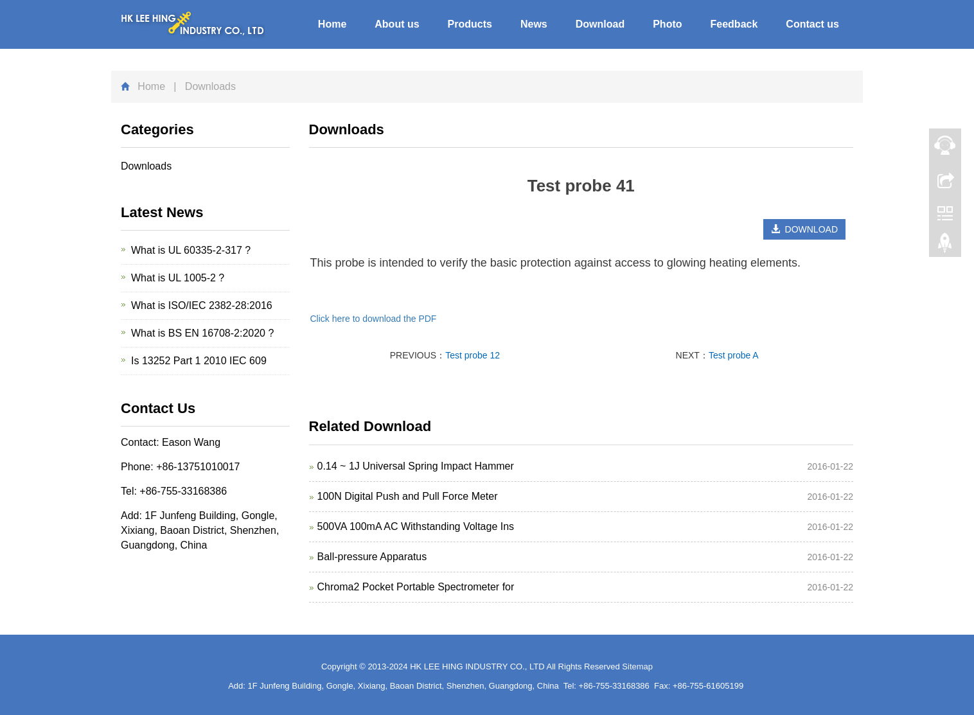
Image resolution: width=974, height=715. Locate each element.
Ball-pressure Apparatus (372, 556)
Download (600, 24)
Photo (667, 24)
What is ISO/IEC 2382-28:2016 (201, 305)
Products (470, 24)
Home (332, 24)
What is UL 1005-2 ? (177, 277)
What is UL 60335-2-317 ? (191, 250)
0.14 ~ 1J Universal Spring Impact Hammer (415, 466)
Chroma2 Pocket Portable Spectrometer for (416, 586)
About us (397, 24)
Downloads (146, 166)
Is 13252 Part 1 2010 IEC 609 (199, 360)
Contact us (812, 24)
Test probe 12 (472, 355)
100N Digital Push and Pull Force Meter (407, 496)
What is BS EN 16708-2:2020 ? (202, 333)
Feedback (734, 24)
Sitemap (637, 666)
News (533, 24)
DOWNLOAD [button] (804, 229)
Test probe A (734, 355)
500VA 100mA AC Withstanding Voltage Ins (416, 526)
